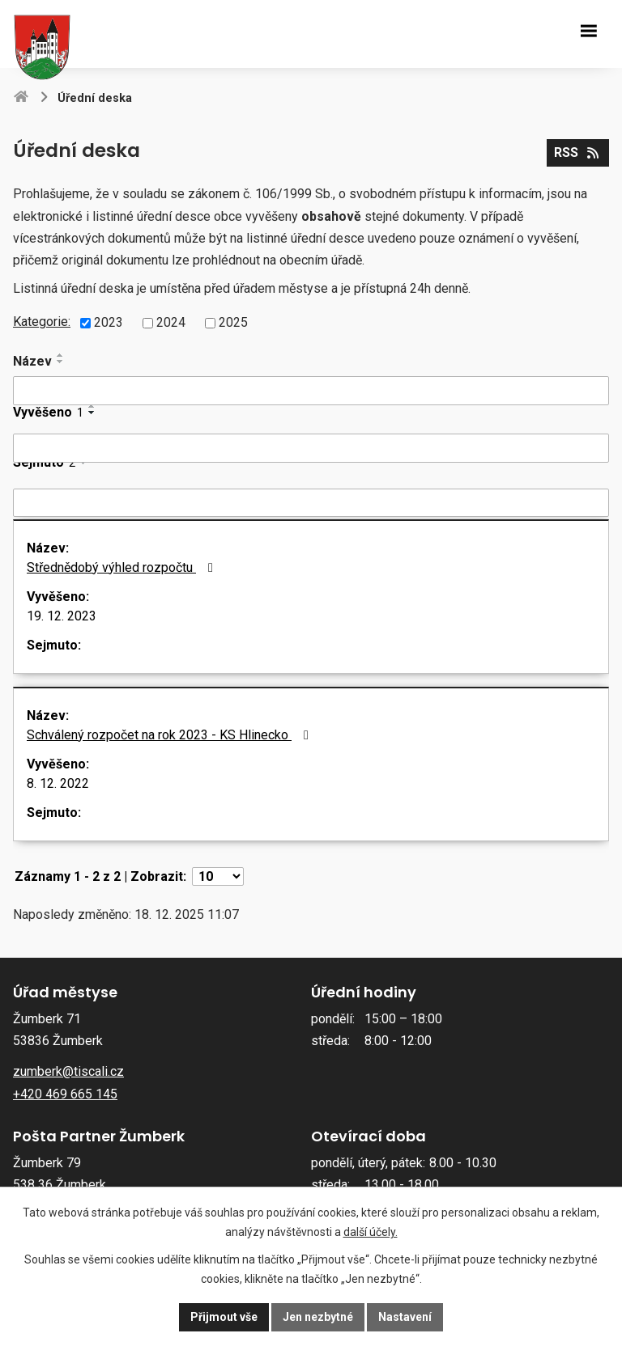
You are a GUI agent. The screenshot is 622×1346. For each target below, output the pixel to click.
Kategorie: (41, 321)
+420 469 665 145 (65, 1094)
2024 (170, 322)
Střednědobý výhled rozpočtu (123, 567)
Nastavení (405, 1316)
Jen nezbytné (318, 1316)
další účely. (370, 1231)
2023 (108, 322)
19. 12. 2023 (61, 616)
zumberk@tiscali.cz (68, 1071)
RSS (577, 152)
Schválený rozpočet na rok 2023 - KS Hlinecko (170, 735)
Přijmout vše (224, 1316)
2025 (233, 322)
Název (32, 361)
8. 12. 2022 (58, 783)
